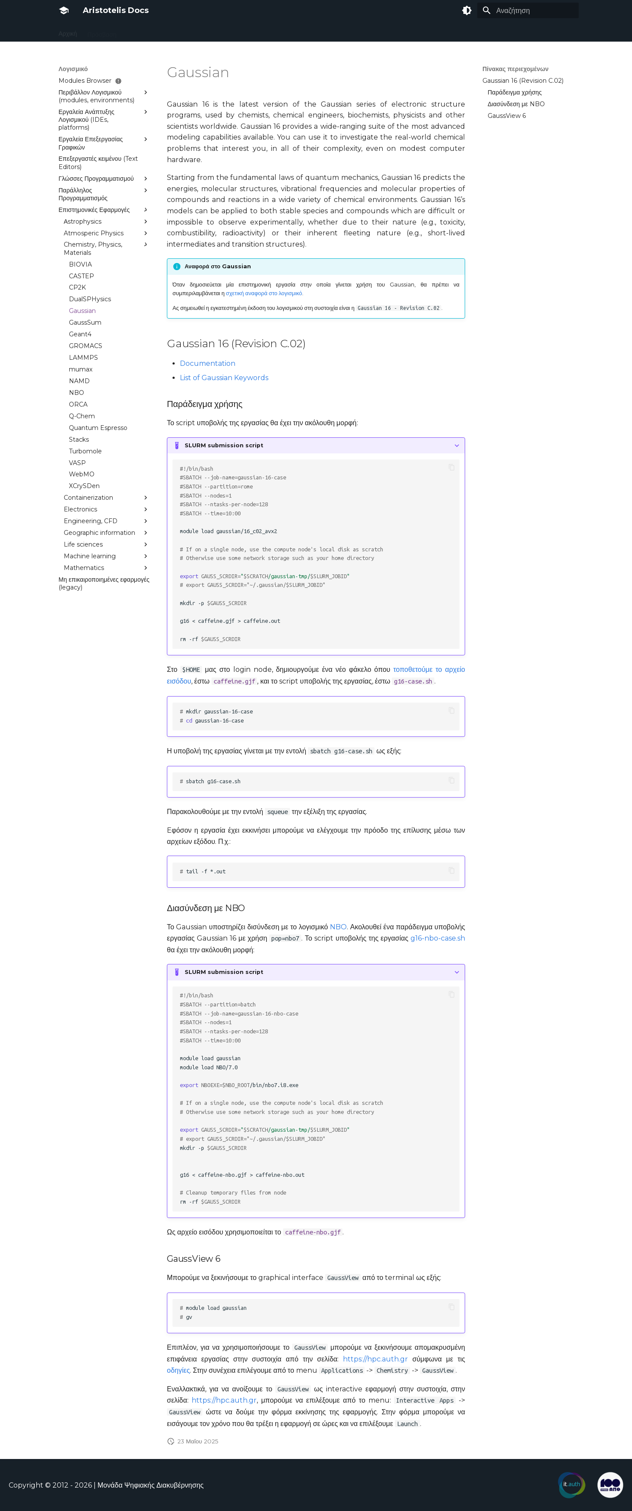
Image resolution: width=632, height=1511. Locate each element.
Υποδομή (139, 32)
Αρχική (68, 32)
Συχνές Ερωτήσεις (412, 32)
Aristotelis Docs (116, 10)
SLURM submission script (224, 445)
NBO (338, 927)
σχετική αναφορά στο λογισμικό (264, 293)
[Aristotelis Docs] (63, 10)
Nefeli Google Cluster (345, 32)
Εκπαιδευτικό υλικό (472, 32)
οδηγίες (178, 1370)
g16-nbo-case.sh (437, 938)
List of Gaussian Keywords (224, 378)
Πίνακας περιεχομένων (515, 69)
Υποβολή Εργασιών (189, 32)
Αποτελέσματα (282, 32)
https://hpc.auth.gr (375, 1359)
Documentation (207, 363)
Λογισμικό (239, 32)
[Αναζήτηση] (528, 10)
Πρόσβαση (102, 32)
